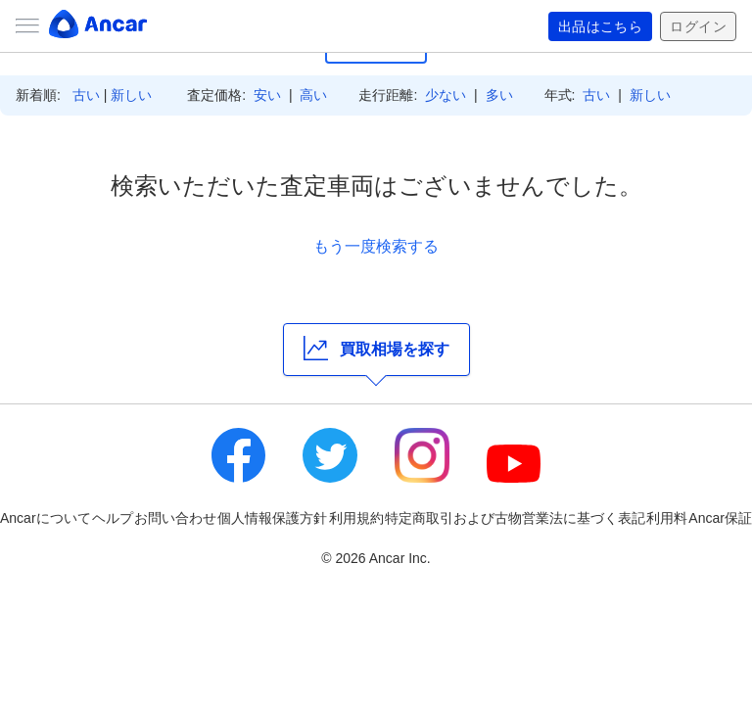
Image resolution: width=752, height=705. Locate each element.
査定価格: (216, 95)
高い (313, 95)
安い (267, 95)
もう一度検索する (376, 246)
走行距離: (387, 95)
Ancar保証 (720, 518)
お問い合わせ (175, 518)
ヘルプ (112, 518)
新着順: (38, 95)
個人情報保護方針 (272, 518)
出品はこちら (600, 26)
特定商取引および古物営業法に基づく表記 (515, 518)
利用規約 (356, 518)
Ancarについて (45, 518)
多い (499, 95)
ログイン (698, 26)
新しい (131, 95)
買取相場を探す (376, 348)
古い (86, 95)
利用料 (666, 518)
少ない (445, 95)
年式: (560, 95)
